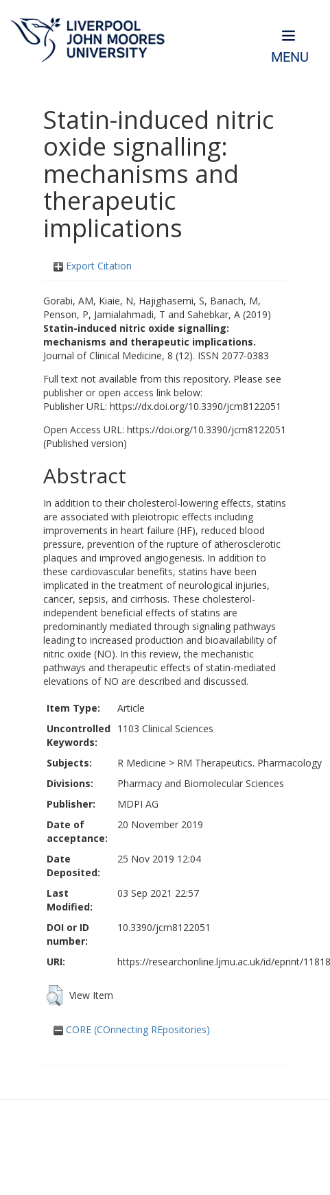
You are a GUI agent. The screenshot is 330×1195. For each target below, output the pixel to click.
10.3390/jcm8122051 (164, 927)
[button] (54, 995)
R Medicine (141, 762)
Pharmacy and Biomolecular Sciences (200, 783)
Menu (290, 57)
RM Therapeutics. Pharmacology (249, 762)
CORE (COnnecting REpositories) (132, 1029)
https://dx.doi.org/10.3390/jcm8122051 (195, 406)
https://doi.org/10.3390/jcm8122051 (206, 429)
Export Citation (93, 265)
